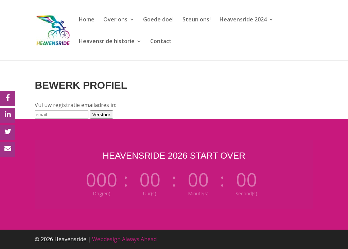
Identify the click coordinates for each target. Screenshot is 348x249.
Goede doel (158, 20)
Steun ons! (196, 20)
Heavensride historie (107, 42)
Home (86, 20)
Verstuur (101, 114)
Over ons (115, 20)
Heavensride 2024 (243, 20)
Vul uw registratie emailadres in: (75, 105)
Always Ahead (139, 239)
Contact (161, 42)
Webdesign (106, 239)
